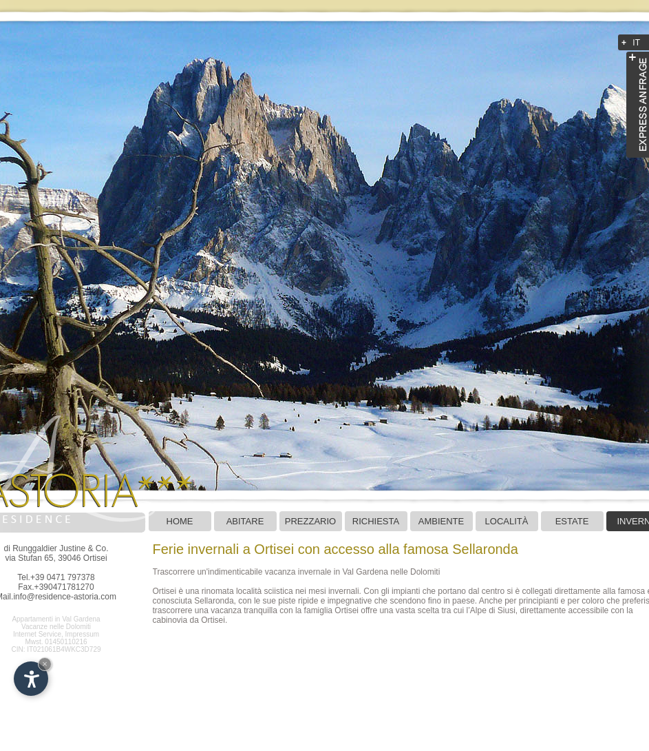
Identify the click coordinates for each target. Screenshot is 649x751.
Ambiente (441, 521)
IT (636, 43)
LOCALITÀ (507, 521)
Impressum (82, 634)
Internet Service (37, 634)
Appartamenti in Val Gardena (56, 619)
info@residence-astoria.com (64, 596)
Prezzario (310, 521)
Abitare (245, 521)
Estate (572, 521)
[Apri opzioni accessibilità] (31, 678)
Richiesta (375, 521)
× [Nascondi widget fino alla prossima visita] (44, 664)
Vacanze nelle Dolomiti (56, 626)
